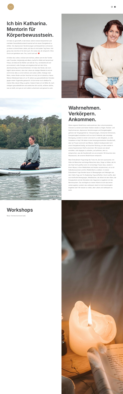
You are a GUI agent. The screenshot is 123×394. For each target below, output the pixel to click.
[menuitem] (112, 7)
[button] (112, 7)
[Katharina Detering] (10, 6)
